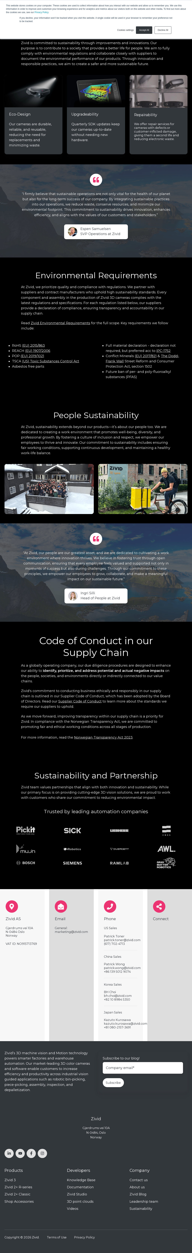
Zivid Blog (138, 1194)
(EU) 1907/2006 (37, 351)
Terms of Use (57, 1237)
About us (137, 1187)
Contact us (139, 1180)
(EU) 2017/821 (146, 356)
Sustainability (141, 1209)
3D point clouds (80, 1202)
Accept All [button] (144, 30)
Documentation (80, 1187)
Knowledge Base (81, 1180)
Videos (72, 1209)
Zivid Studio (77, 1194)
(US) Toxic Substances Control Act (50, 361)
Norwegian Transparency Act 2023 (103, 737)
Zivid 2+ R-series (18, 1187)
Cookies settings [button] (125, 30)
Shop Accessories (19, 1202)
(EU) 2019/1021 (32, 356)
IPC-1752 (163, 351)
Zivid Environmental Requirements (60, 323)
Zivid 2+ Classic (17, 1194)
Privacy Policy (41, 12)
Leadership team (144, 1202)
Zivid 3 (10, 1180)
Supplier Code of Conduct (80, 701)
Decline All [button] (163, 30)
